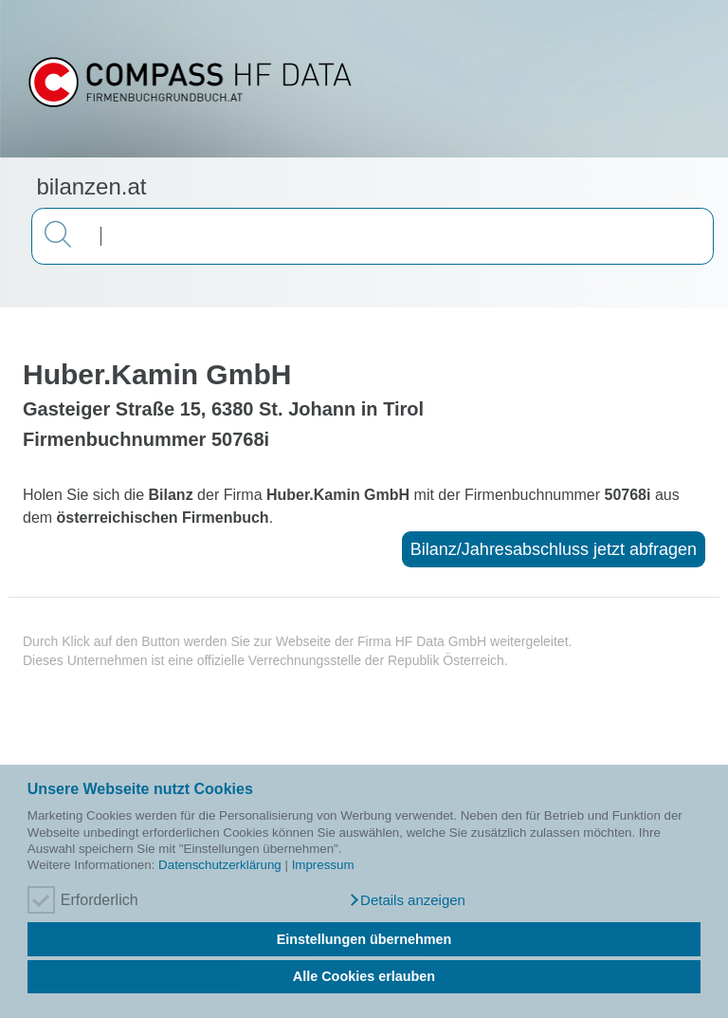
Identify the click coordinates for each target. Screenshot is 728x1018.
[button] (406, 900)
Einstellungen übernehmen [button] (364, 939)
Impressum (323, 865)
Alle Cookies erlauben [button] (364, 976)
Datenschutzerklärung (220, 865)
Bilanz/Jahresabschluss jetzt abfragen (553, 549)
